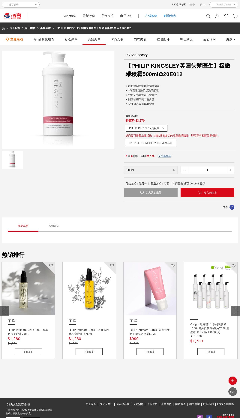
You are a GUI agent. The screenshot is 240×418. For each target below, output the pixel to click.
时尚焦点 (170, 15)
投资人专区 (106, 386)
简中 (203, 4)
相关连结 (194, 386)
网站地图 (180, 386)
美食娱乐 (107, 15)
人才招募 (138, 386)
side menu (232, 382)
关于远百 (91, 386)
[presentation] (4, 311)
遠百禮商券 (122, 386)
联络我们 (208, 386)
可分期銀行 (164, 156)
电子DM (126, 15)
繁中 (192, 4)
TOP (233, 392)
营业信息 (70, 15)
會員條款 (166, 386)
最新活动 (89, 15)
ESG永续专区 (179, 4)
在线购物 (151, 15)
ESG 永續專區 (225, 386)
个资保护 (152, 386)
